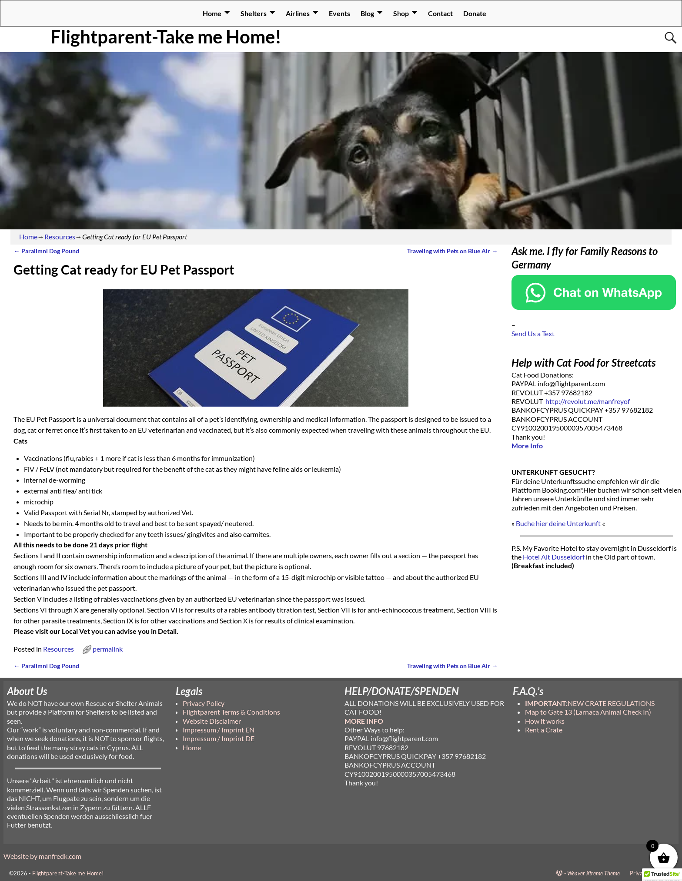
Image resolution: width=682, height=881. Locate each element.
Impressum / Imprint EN (218, 729)
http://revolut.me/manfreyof (587, 401)
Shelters (254, 13)
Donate (474, 13)
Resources (59, 236)
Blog (367, 13)
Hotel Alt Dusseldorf (554, 557)
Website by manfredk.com (42, 856)
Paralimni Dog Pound (46, 251)
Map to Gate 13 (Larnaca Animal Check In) (588, 712)
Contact (440, 13)
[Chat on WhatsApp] (594, 307)
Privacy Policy (203, 703)
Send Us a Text (533, 333)
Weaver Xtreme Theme (593, 873)
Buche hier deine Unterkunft (558, 523)
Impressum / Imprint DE (218, 738)
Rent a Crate (543, 729)
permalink (108, 649)
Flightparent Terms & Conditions (231, 712)
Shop (401, 13)
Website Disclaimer (212, 721)
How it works (545, 721)
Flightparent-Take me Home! (165, 36)
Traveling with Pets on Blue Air (452, 251)
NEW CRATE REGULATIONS (590, 703)
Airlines (298, 13)
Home (212, 13)
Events (339, 13)
